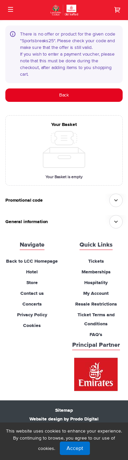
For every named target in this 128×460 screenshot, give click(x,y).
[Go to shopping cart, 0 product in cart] (117, 9)
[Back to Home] (64, 10)
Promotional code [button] (24, 200)
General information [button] (26, 222)
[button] (10, 9)
